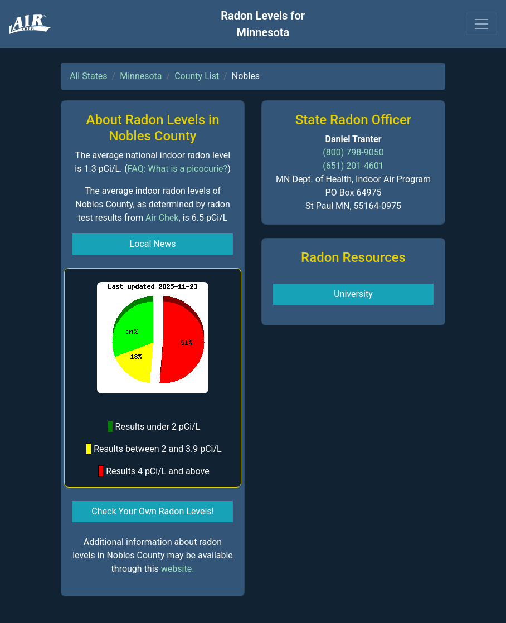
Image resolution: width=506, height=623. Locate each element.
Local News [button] (153, 244)
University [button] (353, 294)
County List (196, 76)
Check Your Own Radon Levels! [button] (152, 511)
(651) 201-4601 (353, 165)
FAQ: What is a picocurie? (177, 168)
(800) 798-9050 (353, 152)
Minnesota (141, 76)
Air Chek (162, 217)
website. (177, 568)
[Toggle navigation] (481, 24)
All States (89, 76)
